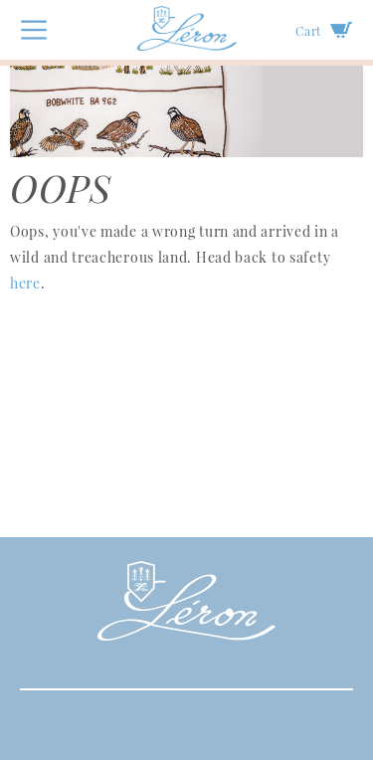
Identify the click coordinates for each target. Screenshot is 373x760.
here (25, 283)
